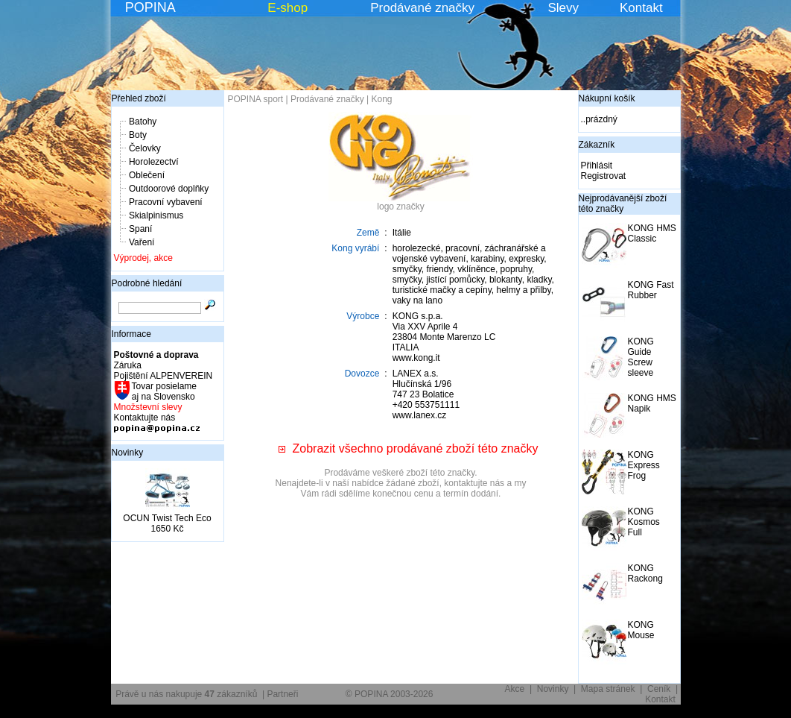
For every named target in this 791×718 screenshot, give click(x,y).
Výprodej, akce (143, 258)
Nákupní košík (607, 98)
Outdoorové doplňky (169, 188)
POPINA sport (256, 99)
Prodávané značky (422, 8)
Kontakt (641, 8)
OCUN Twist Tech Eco (167, 518)
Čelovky (145, 148)
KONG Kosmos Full (644, 522)
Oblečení (147, 175)
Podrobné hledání (147, 283)
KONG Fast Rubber (651, 290)
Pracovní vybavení (166, 202)
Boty (138, 135)
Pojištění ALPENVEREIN (163, 376)
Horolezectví (154, 162)
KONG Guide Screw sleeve (641, 357)
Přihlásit (597, 165)
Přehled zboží (139, 98)
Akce (515, 689)
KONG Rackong (645, 573)
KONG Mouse (641, 630)
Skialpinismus (156, 215)
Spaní (140, 229)
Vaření (141, 242)
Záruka (128, 365)
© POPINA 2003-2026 (389, 694)
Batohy (142, 121)
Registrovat (603, 176)
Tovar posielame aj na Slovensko (163, 391)
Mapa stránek (608, 689)
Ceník (658, 689)
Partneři (282, 694)
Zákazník (597, 144)
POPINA (150, 7)
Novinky (128, 452)
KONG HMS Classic (652, 233)
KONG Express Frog (644, 465)
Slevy (563, 8)
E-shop (287, 8)
